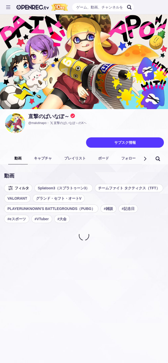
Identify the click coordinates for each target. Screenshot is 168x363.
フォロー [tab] (128, 158)
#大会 (62, 219)
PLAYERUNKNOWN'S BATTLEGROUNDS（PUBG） (51, 209)
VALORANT (17, 198)
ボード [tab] (103, 158)
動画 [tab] (18, 158)
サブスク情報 (125, 142)
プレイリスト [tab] (75, 158)
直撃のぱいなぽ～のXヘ (68, 123)
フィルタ (18, 188)
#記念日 (128, 209)
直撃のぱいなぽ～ (48, 116)
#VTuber (42, 219)
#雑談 (108, 209)
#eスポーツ (16, 219)
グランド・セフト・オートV (58, 198)
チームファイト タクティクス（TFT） (129, 188)
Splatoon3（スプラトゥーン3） (63, 188)
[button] (144, 159)
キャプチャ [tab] (43, 158)
